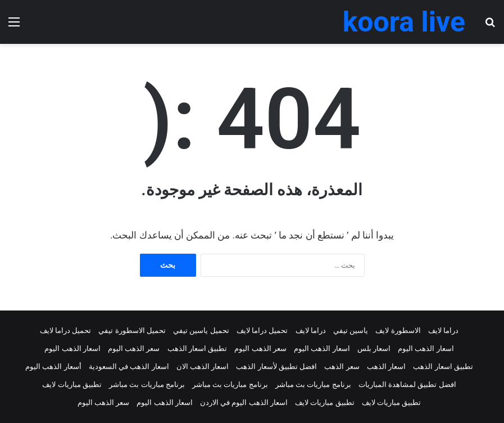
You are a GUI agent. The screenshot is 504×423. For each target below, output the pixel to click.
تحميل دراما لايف (262, 330)
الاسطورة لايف (397, 330)
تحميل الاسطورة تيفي (131, 330)
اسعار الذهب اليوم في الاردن (244, 402)
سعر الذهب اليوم (260, 348)
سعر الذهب (341, 366)
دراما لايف (443, 330)
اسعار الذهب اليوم (425, 348)
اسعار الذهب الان (202, 366)
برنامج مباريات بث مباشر (313, 384)
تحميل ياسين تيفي (201, 330)
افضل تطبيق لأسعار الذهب (276, 366)
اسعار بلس (374, 348)
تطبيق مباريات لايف (71, 384)
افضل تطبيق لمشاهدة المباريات (407, 384)
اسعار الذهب (386, 366)
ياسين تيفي (350, 330)
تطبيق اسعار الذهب (197, 348)
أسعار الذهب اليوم (53, 366)
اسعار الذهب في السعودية (129, 366)
